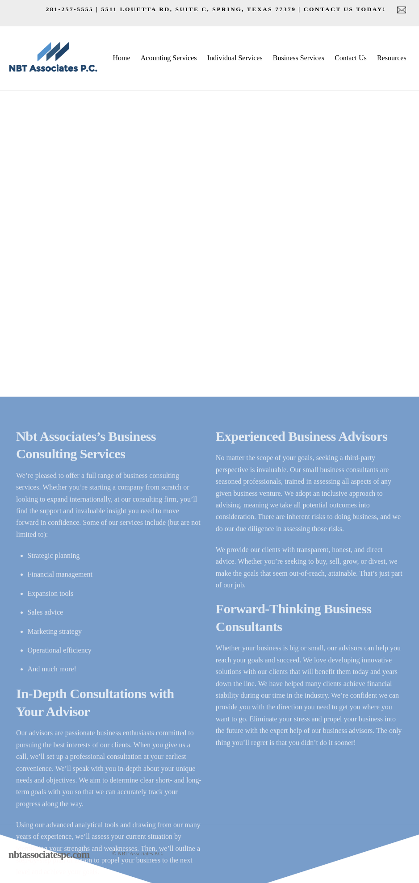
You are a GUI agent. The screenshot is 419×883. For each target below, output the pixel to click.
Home (121, 58)
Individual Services (235, 58)
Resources (391, 58)
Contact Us (351, 58)
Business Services (298, 58)
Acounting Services (169, 58)
